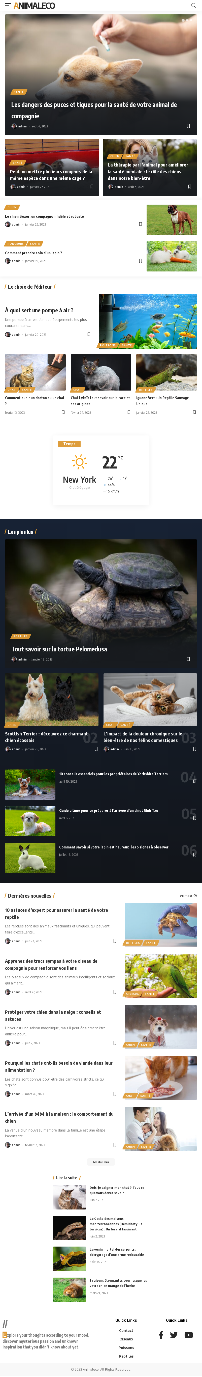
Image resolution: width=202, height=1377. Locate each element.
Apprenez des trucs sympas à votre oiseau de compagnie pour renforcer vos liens (57, 964)
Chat (12, 389)
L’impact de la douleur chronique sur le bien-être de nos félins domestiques (145, 736)
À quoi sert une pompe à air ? (41, 310)
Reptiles (146, 389)
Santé (19, 91)
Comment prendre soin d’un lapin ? (42, 253)
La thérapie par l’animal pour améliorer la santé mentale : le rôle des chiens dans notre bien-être (149, 171)
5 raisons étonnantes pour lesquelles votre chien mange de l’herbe (116, 1286)
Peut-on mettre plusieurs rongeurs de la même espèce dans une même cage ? (51, 174)
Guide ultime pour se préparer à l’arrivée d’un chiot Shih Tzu (124, 810)
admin (22, 126)
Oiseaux (132, 993)
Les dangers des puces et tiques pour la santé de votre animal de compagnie (96, 109)
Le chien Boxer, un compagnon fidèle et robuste (56, 216)
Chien (115, 156)
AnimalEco (34, 5)
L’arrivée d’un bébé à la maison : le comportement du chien (44, 1117)
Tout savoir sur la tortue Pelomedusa (81, 647)
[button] (183, 20)
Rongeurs (16, 244)
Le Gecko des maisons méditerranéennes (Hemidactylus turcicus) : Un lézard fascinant (117, 1224)
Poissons (108, 344)
